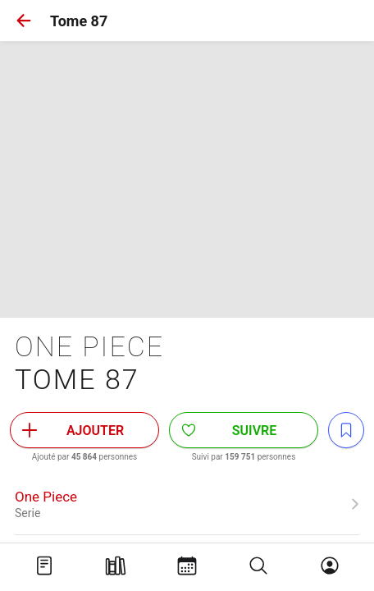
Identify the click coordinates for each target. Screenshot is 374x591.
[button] (23, 20)
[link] (187, 504)
